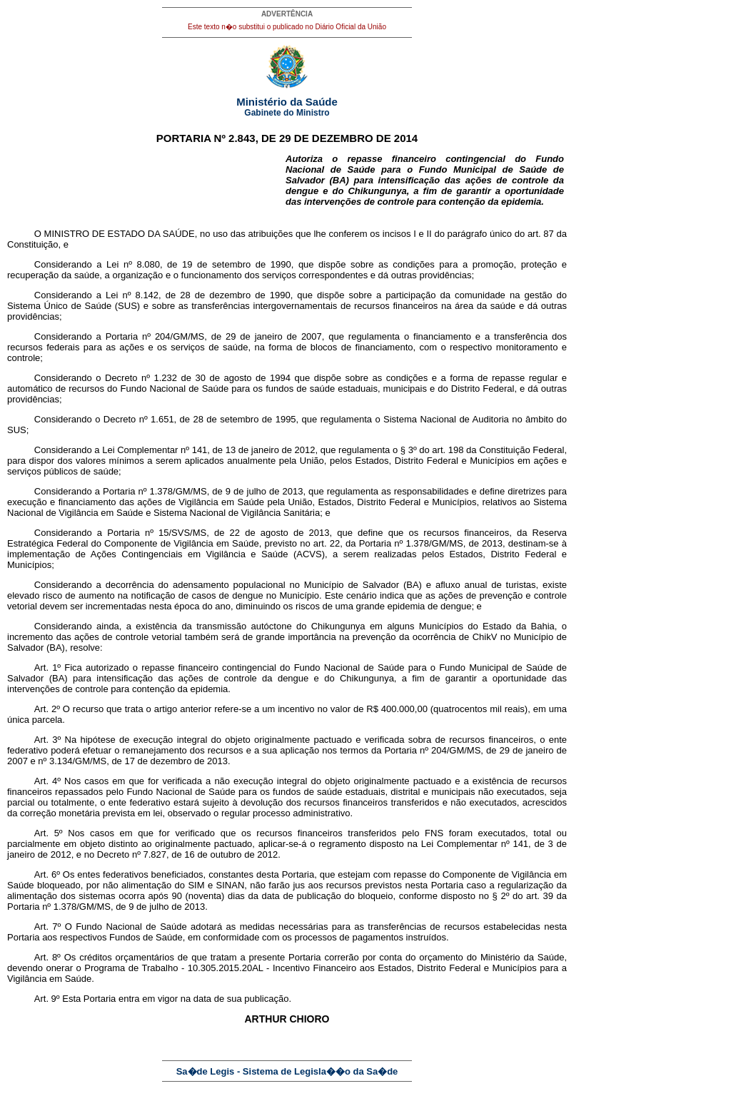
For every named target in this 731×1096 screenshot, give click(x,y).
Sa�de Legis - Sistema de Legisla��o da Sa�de (287, 1071)
